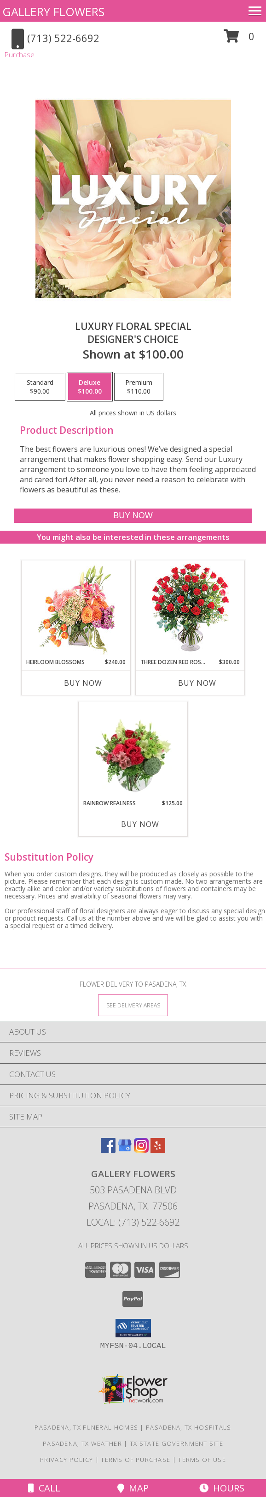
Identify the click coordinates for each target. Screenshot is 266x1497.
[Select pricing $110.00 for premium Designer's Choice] (139, 386)
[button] (239, 39)
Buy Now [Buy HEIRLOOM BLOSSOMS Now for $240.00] (83, 683)
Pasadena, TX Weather (82, 1443)
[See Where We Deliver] (133, 1004)
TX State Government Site (176, 1443)
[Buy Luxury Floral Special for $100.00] (133, 516)
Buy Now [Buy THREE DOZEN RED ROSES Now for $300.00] (197, 683)
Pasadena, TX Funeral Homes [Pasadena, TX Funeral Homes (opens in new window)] (86, 1427)
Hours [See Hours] (221, 1488)
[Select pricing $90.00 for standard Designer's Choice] (40, 386)
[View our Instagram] (141, 1149)
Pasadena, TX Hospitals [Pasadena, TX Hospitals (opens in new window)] (188, 1427)
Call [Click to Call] (44, 1488)
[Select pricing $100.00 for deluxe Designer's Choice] (89, 386)
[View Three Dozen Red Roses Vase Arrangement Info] (190, 609)
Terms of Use (202, 1459)
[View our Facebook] (108, 1149)
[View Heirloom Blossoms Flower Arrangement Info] (76, 609)
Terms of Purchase (135, 1459)
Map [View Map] (133, 1488)
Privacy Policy (66, 1459)
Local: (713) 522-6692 (133, 1222)
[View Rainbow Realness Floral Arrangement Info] (133, 750)
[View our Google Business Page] (124, 1149)
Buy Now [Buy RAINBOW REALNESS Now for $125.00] (140, 824)
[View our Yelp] (157, 1149)
